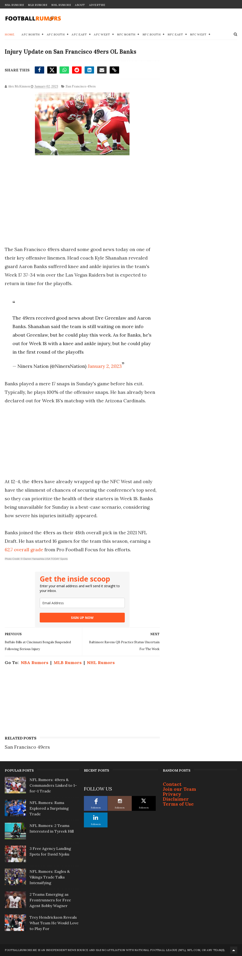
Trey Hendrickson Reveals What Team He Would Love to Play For (54, 923)
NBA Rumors (14, 5)
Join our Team (179, 789)
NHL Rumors (61, 5)
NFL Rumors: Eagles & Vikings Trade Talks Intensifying (50, 877)
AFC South (56, 34)
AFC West (102, 34)
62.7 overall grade (24, 549)
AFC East (79, 34)
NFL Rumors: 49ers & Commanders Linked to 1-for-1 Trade (53, 785)
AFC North (31, 34)
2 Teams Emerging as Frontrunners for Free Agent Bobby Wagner (50, 900)
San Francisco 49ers (81, 86)
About (80, 5)
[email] (82, 603)
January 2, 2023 (105, 366)
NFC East (175, 34)
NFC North (126, 34)
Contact (172, 784)
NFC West (198, 34)
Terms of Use (178, 804)
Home (9, 34)
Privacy (172, 794)
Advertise (97, 5)
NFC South (152, 34)
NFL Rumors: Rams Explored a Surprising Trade (49, 808)
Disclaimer (176, 799)
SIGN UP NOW (82, 617)
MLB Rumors (37, 5)
